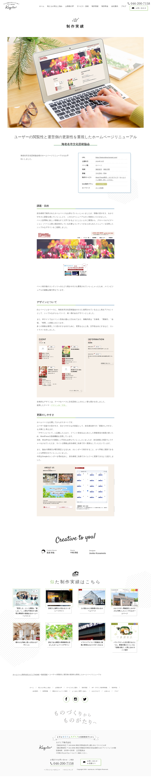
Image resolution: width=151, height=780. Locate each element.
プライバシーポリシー (52, 773)
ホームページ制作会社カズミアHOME (26, 675)
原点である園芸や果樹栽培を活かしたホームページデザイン (59, 644)
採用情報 (55, 691)
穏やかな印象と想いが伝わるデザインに (27, 644)
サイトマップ (68, 773)
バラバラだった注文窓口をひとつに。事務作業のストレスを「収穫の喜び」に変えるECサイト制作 (125, 646)
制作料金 (105, 6)
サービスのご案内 (77, 688)
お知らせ (71, 695)
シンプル (101, 184)
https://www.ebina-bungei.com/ (106, 157)
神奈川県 (106, 169)
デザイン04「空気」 (59, 405)
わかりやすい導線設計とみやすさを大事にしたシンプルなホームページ (125, 611)
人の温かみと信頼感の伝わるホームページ (92, 610)
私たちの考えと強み (54, 6)
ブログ (123, 6)
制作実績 (95, 6)
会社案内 (114, 6)
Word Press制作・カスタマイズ (107, 177)
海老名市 (99, 169)
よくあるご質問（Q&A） (93, 691)
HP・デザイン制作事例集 (108, 688)
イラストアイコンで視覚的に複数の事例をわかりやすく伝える (92, 644)
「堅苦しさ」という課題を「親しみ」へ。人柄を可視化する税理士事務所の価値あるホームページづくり (27, 612)
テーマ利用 (99, 188)
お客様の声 (69, 6)
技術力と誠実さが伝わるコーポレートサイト (59, 610)
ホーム (41, 6)
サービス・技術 (83, 6)
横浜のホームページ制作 (71, 691)
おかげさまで (111, 691)
